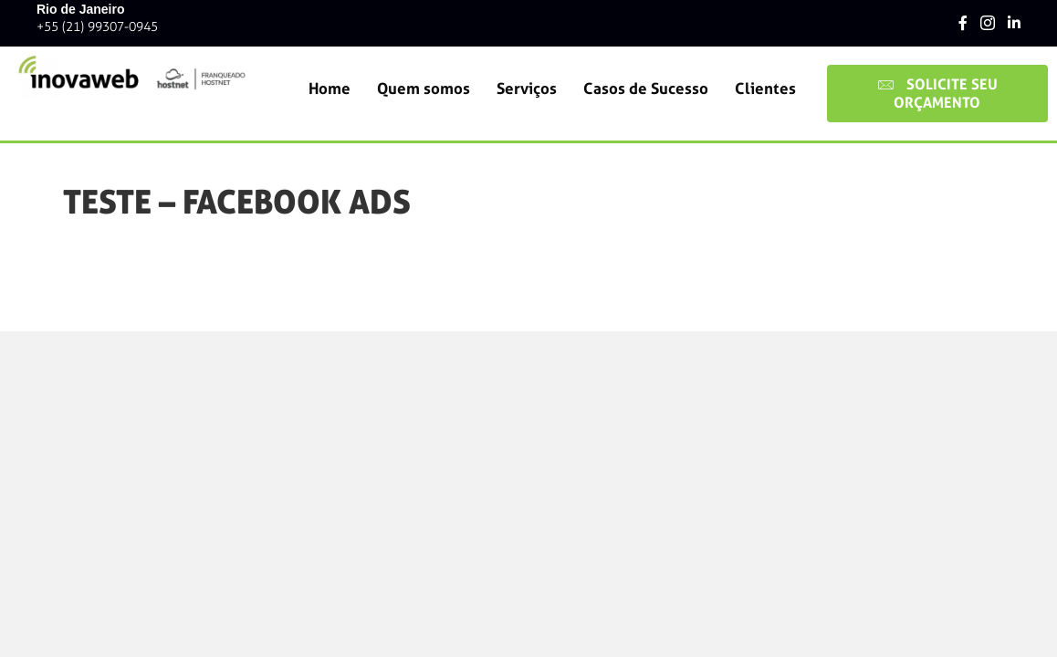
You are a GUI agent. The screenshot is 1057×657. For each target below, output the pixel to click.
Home (330, 88)
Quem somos (423, 88)
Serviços (527, 88)
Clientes (765, 88)
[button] (937, 94)
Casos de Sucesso (645, 88)
